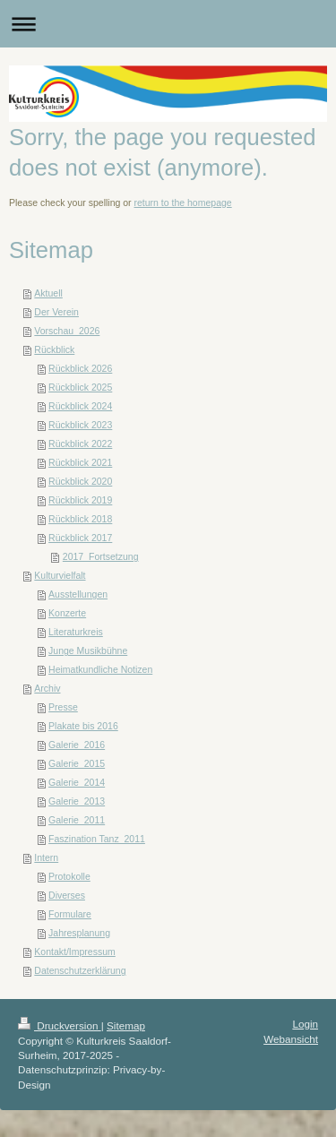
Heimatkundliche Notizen (100, 669)
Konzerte (67, 612)
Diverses (66, 895)
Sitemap (126, 1025)
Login (305, 1023)
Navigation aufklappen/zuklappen (168, 23)
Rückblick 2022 (80, 443)
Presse (63, 707)
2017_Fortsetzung (101, 556)
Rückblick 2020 (80, 481)
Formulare (69, 914)
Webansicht (290, 1039)
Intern (46, 857)
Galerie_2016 (76, 744)
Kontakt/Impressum (74, 951)
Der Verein (56, 311)
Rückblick (54, 349)
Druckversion (59, 1025)
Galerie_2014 (76, 782)
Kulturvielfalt (59, 575)
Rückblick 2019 (80, 500)
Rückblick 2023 (80, 424)
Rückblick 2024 (80, 406)
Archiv (47, 688)
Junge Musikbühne (87, 650)
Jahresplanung (79, 932)
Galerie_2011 (76, 819)
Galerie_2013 (76, 801)
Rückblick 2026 (80, 368)
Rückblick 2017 (80, 537)
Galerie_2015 (76, 763)
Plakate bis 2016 (83, 725)
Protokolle (69, 876)
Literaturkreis (75, 631)
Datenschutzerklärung (79, 970)
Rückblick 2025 (80, 387)
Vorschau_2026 (66, 330)
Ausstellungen (78, 594)
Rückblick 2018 (80, 518)
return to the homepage (183, 202)
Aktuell (48, 293)
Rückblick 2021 (80, 462)
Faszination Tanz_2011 (96, 838)
